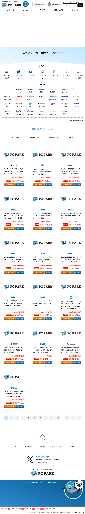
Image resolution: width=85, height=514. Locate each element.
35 (67, 418)
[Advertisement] (42, 29)
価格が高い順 (53, 137)
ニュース (13, 446)
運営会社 (28, 446)
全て (7, 89)
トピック (75, 10)
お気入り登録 (10, 184)
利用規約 (42, 446)
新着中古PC (58, 10)
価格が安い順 (34, 137)
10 (58, 418)
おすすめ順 (15, 137)
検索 (80, 5)
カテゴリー (42, 10)
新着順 (71, 137)
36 (73, 418)
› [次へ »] (79, 418)
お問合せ (72, 446)
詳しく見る (20, 184)
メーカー (26, 10)
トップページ (9, 10)
